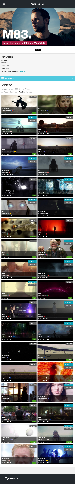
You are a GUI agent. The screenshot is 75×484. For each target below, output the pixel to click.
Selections (29, 92)
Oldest (17, 89)
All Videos (4, 92)
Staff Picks (13, 92)
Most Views (26, 89)
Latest (11, 89)
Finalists (22, 92)
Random (4, 89)
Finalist (33, 97)
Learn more (22, 72)
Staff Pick (32, 117)
